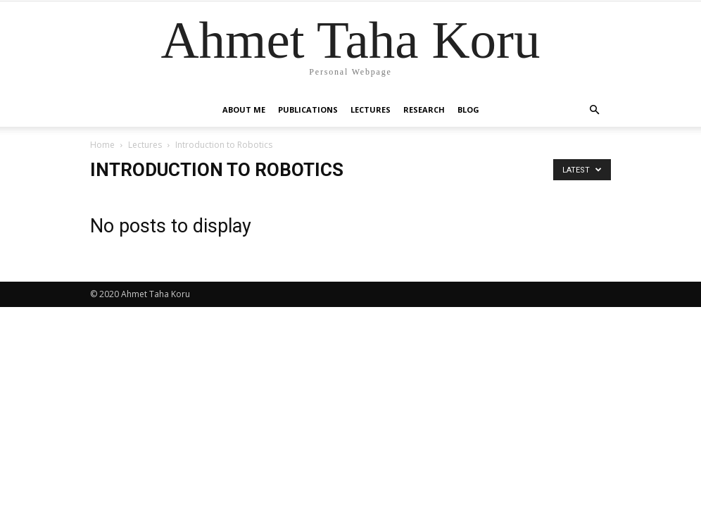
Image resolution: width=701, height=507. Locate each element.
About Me (243, 109)
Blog (468, 109)
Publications (308, 109)
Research (424, 109)
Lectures (370, 109)
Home (102, 145)
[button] (594, 110)
